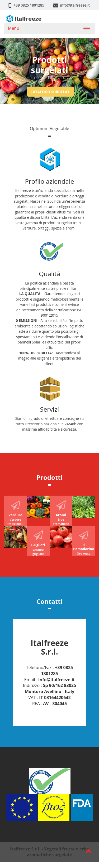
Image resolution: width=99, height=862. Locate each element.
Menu (13, 28)
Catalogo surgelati (51, 91)
